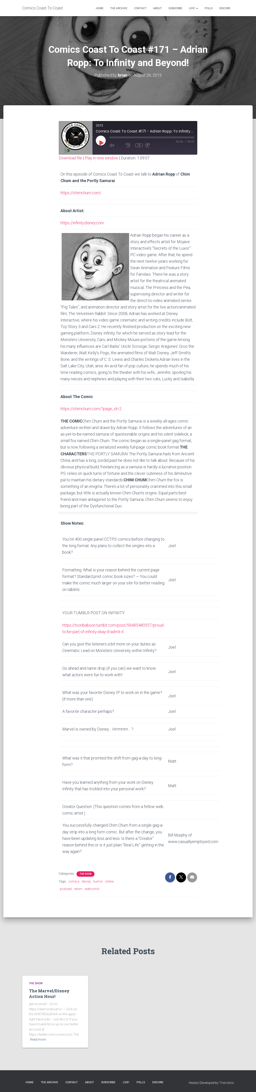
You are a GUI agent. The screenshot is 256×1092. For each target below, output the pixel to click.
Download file (70, 158)
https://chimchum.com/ (81, 192)
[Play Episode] (101, 143)
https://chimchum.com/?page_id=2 (91, 408)
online (109, 880)
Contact (140, 8)
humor (98, 880)
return (78, 888)
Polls (209, 8)
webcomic (92, 888)
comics (73, 880)
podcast (66, 888)
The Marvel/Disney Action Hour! (49, 992)
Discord (224, 8)
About (157, 8)
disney (86, 880)
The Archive (118, 8)
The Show (85, 873)
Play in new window (102, 158)
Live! (193, 8)
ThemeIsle (226, 1082)
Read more (38, 1039)
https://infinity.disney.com (82, 222)
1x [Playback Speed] (139, 145)
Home (99, 8)
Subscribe (175, 8)
